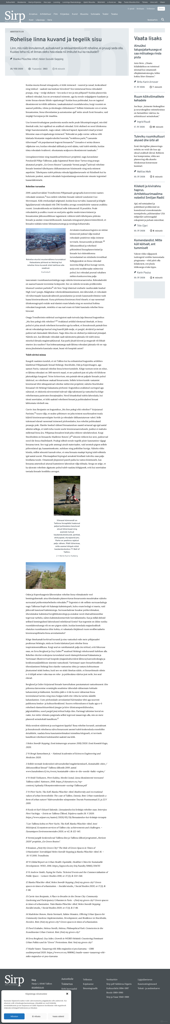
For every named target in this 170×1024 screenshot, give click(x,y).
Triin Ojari (142, 226)
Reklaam (140, 8)
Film (56, 14)
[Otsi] (162, 19)
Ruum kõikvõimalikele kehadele (149, 99)
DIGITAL (164, 1021)
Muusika (84, 14)
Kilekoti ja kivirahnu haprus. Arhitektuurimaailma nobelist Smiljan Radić (149, 192)
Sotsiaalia (95, 14)
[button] (67, 993)
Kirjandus (64, 14)
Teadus (114, 14)
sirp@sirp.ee (38, 987)
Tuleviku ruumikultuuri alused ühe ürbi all (149, 139)
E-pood (131, 8)
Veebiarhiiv (152, 20)
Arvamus (33, 14)
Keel (31, 20)
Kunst (75, 14)
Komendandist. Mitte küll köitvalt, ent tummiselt (148, 244)
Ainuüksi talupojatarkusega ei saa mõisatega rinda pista (148, 51)
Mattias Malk (144, 172)
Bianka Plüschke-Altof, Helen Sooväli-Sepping (38, 59)
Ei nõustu (36, 1016)
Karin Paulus (144, 272)
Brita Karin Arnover (147, 82)
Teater (105, 14)
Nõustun (14, 1016)
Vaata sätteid (58, 1016)
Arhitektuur (45, 14)
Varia (49, 20)
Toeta (161, 8)
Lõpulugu (40, 20)
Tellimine (151, 8)
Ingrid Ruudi (143, 122)
